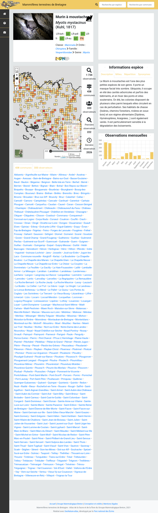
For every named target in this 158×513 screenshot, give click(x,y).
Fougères (42, 237)
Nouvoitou (41, 341)
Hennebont (20, 256)
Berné (87, 185)
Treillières (78, 479)
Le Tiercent (33, 304)
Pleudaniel (44, 360)
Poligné (19, 386)
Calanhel (84, 200)
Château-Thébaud (34, 215)
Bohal (61, 189)
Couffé (29, 226)
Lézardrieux (65, 304)
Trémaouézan (21, 483)
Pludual (63, 382)
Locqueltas (56, 308)
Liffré (77, 304)
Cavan (81, 208)
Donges (18, 230)
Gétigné (18, 241)
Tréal (61, 475)
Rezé (59, 397)
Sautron (46, 464)
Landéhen (19, 282)
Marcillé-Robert (22, 323)
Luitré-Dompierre (31, 315)
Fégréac (72, 234)
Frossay (62, 237)
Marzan (37, 323)
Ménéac (18, 327)
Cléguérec (55, 219)
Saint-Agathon (60, 401)
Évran (44, 234)
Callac (17, 204)
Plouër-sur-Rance (80, 367)
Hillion (61, 256)
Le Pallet (42, 301)
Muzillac (84, 334)
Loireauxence (33, 312)
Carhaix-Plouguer (23, 208)
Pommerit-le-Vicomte (37, 386)
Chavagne (32, 219)
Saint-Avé (30, 408)
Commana (19, 223)
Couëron (18, 226)
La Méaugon (62, 278)
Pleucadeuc (29, 360)
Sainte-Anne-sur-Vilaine (55, 416)
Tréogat (61, 483)
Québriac (47, 393)
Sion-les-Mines (22, 468)
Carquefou (51, 208)
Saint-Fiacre (64, 423)
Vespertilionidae (64, 52)
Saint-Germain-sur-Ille (34, 427)
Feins (82, 234)
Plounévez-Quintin (62, 379)
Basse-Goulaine (81, 182)
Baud (17, 185)
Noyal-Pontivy (21, 345)
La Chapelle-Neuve (43, 271)
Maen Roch (48, 319)
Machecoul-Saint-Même (67, 315)
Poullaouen (21, 393)
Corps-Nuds (71, 223)
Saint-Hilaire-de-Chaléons (43, 434)
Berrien (18, 189)
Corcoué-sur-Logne (52, 223)
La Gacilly (64, 275)
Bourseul (31, 197)
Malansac (84, 319)
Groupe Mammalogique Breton (69, 504)
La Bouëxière (74, 263)
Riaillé (66, 397)
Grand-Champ (82, 241)
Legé (46, 297)
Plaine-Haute (36, 353)
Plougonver (46, 371)
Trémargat (36, 483)
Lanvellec (20, 289)
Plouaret (18, 367)
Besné (27, 189)
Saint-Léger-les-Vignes (26, 442)
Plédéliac (72, 353)
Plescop (61, 356)
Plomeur (61, 364)
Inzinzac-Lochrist (34, 260)
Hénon (31, 256)
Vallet (71, 486)
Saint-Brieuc (56, 408)
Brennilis (69, 197)
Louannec (67, 312)
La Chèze (86, 271)
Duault (42, 230)
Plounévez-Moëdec (39, 379)
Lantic (76, 286)
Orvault (44, 345)
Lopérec (46, 312)
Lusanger (47, 315)
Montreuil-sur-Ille (39, 334)
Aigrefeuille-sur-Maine (38, 178)
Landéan (75, 278)
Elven (51, 230)
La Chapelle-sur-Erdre (67, 271)
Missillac (72, 327)
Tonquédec (32, 475)
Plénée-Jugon (39, 356)
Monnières (51, 330)
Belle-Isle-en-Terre (63, 185)
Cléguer (44, 219)
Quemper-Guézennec (65, 393)
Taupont (28, 471)
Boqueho (19, 193)
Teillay (38, 471)
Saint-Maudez (79, 445)
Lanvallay (86, 286)
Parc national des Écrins (104, 511)
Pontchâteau (57, 386)
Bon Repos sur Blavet (78, 189)
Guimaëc (86, 249)
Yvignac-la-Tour (79, 494)
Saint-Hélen (65, 431)
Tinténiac (19, 475)
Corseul (84, 223)
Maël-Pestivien (32, 319)
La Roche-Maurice (40, 293)
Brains (40, 197)
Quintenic (30, 397)
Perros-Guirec (51, 349)
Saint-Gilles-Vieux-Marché (62, 427)
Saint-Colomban (57, 412)
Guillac (75, 249)
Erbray (69, 230)
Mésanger (40, 327)
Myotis (59, 56)
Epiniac (60, 230)
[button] (17, 83)
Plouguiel (84, 371)
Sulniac (18, 471)
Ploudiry (42, 367)
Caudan (63, 208)
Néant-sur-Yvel (32, 338)
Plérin (52, 356)
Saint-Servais (64, 457)
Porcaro (33, 390)
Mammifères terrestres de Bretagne (44, 4)
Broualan (40, 200)
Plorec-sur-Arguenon (79, 364)
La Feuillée (51, 275)
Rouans (29, 401)
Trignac (32, 486)
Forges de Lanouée (24, 237)
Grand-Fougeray (22, 245)
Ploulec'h (28, 375)
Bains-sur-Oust (63, 182)
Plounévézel (20, 379)
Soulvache (51, 468)
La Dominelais (36, 275)
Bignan (45, 189)
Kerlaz (62, 263)
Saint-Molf (70, 449)
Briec (79, 197)
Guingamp (19, 252)
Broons (29, 200)
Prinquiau (34, 393)
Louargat (80, 312)
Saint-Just (58, 438)
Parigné (18, 349)
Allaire (55, 178)
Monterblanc (21, 334)
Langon (70, 282)
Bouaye (30, 193)
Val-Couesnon (46, 486)
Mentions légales (111, 504)
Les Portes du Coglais (73, 301)
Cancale (63, 204)
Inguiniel (18, 260)
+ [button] (17, 79)
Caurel (72, 208)
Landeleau (32, 282)
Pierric (64, 349)
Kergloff (52, 263)
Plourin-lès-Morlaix (24, 382)
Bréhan (50, 197)
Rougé (38, 401)
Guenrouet (32, 249)
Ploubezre (30, 367)
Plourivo (40, 382)
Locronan (69, 308)
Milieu (119, 74)
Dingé (65, 226)
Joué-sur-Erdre (72, 260)
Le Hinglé (56, 297)
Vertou (51, 490)
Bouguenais (42, 193)
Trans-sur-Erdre (48, 475)
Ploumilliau (41, 375)
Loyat (17, 315)
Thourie (81, 471)
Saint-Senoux (47, 457)
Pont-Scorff (20, 390)
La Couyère (20, 275)
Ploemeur (27, 364)
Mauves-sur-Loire (52, 323)
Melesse (79, 323)
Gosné (48, 241)
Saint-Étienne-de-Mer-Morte (41, 423)
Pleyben (76, 360)
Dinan (57, 226)
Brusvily (66, 200)
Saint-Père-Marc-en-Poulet (49, 453)
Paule (27, 349)
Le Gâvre (37, 297)
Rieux (75, 397)
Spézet (63, 468)
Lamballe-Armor (44, 278)
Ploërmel (40, 364)
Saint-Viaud (20, 464)
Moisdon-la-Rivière (34, 330)
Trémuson (49, 483)
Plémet (26, 356)
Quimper (18, 397)
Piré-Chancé (76, 349)
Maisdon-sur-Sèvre (66, 319)
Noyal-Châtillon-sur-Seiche (71, 341)
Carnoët (39, 208)
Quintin (42, 397)
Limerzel (86, 304)
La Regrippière (35, 289)
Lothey (56, 312)
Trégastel (55, 479)
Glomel (28, 241)
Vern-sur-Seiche (37, 490)
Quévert (82, 393)
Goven (69, 241)
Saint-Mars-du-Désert (58, 445)
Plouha (18, 375)
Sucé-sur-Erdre (77, 468)
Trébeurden (72, 475)
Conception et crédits (93, 504)
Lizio (16, 308)
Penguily (37, 349)
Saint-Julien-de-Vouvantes (37, 438)
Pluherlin (74, 382)
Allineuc (64, 178)
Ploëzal (51, 364)
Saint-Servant (80, 457)
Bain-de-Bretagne (43, 182)
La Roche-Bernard (73, 289)
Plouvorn (52, 382)
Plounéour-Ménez (59, 375)
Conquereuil (33, 223)
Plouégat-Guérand (59, 367)
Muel (75, 334)
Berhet (78, 185)
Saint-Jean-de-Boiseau (71, 434)
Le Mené (31, 301)
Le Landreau (70, 297)
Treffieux (43, 479)
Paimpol (54, 345)
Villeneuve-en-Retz (49, 494)
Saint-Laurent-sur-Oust (78, 438)
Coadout (77, 219)
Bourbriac (56, 193)
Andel (74, 178)
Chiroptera (61, 48)
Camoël (27, 204)
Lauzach (64, 293)
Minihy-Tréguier (56, 327)
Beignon (47, 185)
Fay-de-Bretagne (57, 234)
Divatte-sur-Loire (79, 226)
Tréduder (32, 479)
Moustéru (65, 334)
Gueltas (50, 245)
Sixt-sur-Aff (38, 468)
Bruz (74, 200)
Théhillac (49, 471)
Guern (56, 249)
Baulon (25, 185)
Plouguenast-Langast (65, 371)
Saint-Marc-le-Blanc (34, 445)
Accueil (51, 504)
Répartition (131, 74)
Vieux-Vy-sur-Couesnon (69, 490)
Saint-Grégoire (49, 431)
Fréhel (52, 237)
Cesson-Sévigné (23, 211)
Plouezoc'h (32, 371)
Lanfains (59, 282)
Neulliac (46, 338)
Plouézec (19, 371)
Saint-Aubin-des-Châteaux (55, 405)
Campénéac (50, 204)
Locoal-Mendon (39, 308)
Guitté (57, 252)
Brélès (59, 197)
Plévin (67, 360)
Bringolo (18, 200)
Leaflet (63, 161)
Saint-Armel (32, 405)
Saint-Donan (33, 416)
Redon (50, 397)
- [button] (17, 87)
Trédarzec (19, 479)
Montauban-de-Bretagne (72, 330)
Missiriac (84, 327)
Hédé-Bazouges (71, 252)
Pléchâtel (60, 353)
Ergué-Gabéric (23, 234)
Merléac (29, 327)
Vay (25, 490)
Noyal (52, 341)
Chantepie (39, 211)
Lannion (54, 286)
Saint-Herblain (81, 431)
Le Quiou (54, 301)
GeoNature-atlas (71, 511)
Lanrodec (65, 286)
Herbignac (42, 256)
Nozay (34, 345)
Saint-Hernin (20, 434)
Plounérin (76, 375)
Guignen (65, 249)
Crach (38, 226)
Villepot (65, 494)
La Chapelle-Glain (72, 267)
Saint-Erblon (62, 419)
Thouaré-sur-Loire (65, 471)
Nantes (18, 338)
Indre (80, 256)
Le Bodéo (76, 293)
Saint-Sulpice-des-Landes (28, 460)
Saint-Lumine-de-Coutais (53, 442)
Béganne (36, 185)
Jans (48, 260)
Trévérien (72, 483)
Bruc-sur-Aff (53, 200)
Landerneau (46, 282)
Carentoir (86, 204)
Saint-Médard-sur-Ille (25, 449)
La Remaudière (53, 289)
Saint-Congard (75, 412)
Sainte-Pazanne (45, 419)
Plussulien (86, 382)
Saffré (47, 401)
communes (23, 171)
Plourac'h (79, 379)
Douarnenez (30, 230)
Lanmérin (42, 286)
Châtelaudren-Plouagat (58, 215)
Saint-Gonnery (32, 431)
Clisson (67, 219)
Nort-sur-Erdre (70, 338)
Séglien (75, 464)
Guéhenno (38, 245)
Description (107, 74)
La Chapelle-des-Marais (47, 267)
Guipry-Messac (44, 252)
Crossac (47, 226)
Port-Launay (67, 390)
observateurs (44, 171)
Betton (36, 189)
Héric (53, 256)
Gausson (83, 237)
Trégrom (66, 479)
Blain (53, 189)
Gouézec (59, 241)
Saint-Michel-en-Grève (50, 449)
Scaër (66, 464)
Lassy (55, 293)
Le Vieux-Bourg (49, 304)
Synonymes (107, 81)
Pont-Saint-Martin (76, 386)
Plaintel (49, 353)
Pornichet (53, 390)
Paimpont (65, 345)
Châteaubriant (54, 211)
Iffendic (71, 256)
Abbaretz (19, 178)
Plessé (71, 356)
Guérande (45, 249)
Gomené (38, 241)
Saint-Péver (72, 453)
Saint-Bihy (42, 408)
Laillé (31, 278)
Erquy (36, 234)
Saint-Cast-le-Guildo (35, 412)
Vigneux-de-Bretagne (25, 494)
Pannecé (78, 345)
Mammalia (70, 44)
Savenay (56, 464)
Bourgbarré (69, 193)
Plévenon (57, 360)
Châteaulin (70, 211)
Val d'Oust (61, 486)
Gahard (72, 237)
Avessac (27, 182)
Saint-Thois (50, 460)
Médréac (68, 323)
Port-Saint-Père (83, 390)
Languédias (29, 286)
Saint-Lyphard (76, 442)
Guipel (30, 252)
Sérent (84, 464)
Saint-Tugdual (79, 460)
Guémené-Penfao (66, 245)
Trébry (83, 475)
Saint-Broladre (72, 408)
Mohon (18, 330)
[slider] (50, 154)
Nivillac (56, 338)
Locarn (25, 308)
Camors (37, 204)
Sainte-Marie (28, 419)
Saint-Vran (34, 464)
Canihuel (74, 204)
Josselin (57, 260)
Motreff (54, 334)
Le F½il (27, 297)
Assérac (83, 178)
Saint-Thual (64, 460)
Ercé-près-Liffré (83, 230)
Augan (17, 182)
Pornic (42, 390)
